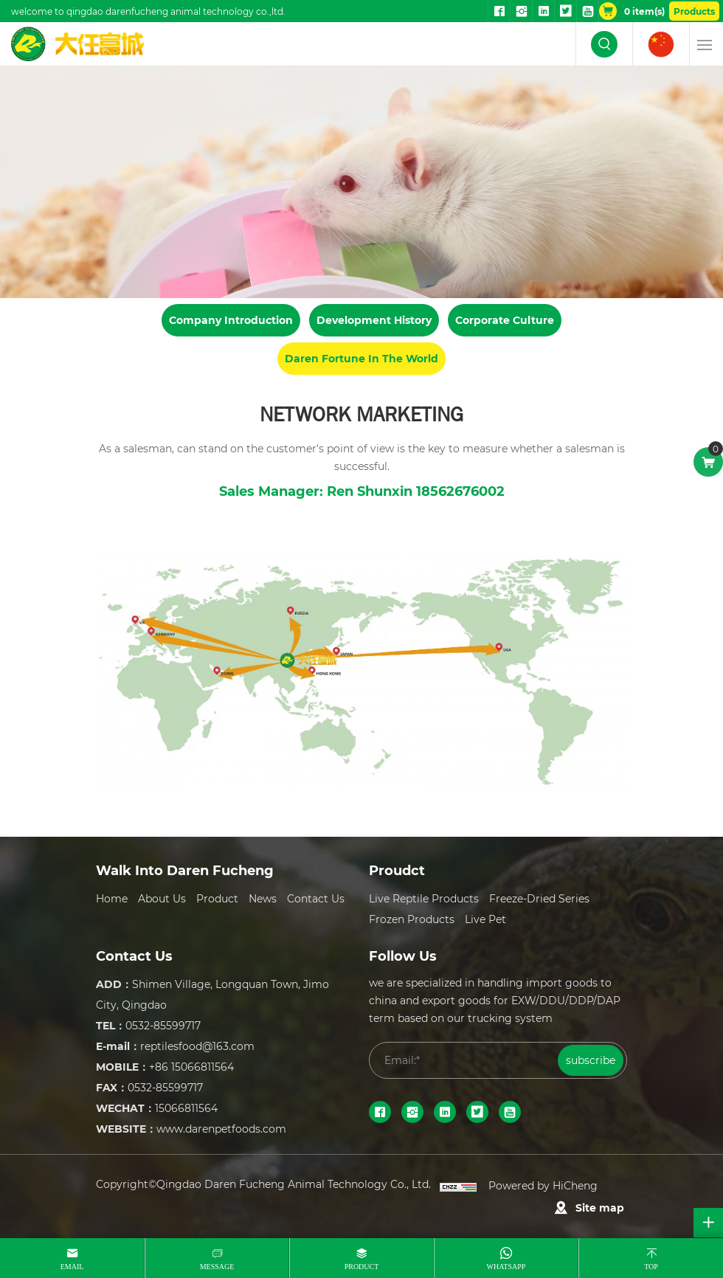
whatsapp (506, 1267)
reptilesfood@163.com (197, 1046)
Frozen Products (411, 919)
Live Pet (485, 919)
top (651, 1267)
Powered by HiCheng (543, 1185)
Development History (374, 320)
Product (217, 898)
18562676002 (460, 491)
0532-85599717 (163, 1025)
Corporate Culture (504, 320)
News (263, 898)
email (72, 1267)
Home (112, 898)
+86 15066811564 (191, 1067)
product (362, 1267)
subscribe (590, 1060)
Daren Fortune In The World (361, 358)
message (217, 1267)
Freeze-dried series (539, 898)
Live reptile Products (424, 898)
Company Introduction (231, 320)
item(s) (644, 11)
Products (694, 11)
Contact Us (316, 898)
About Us (162, 898)
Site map (599, 1208)
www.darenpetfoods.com (221, 1129)
